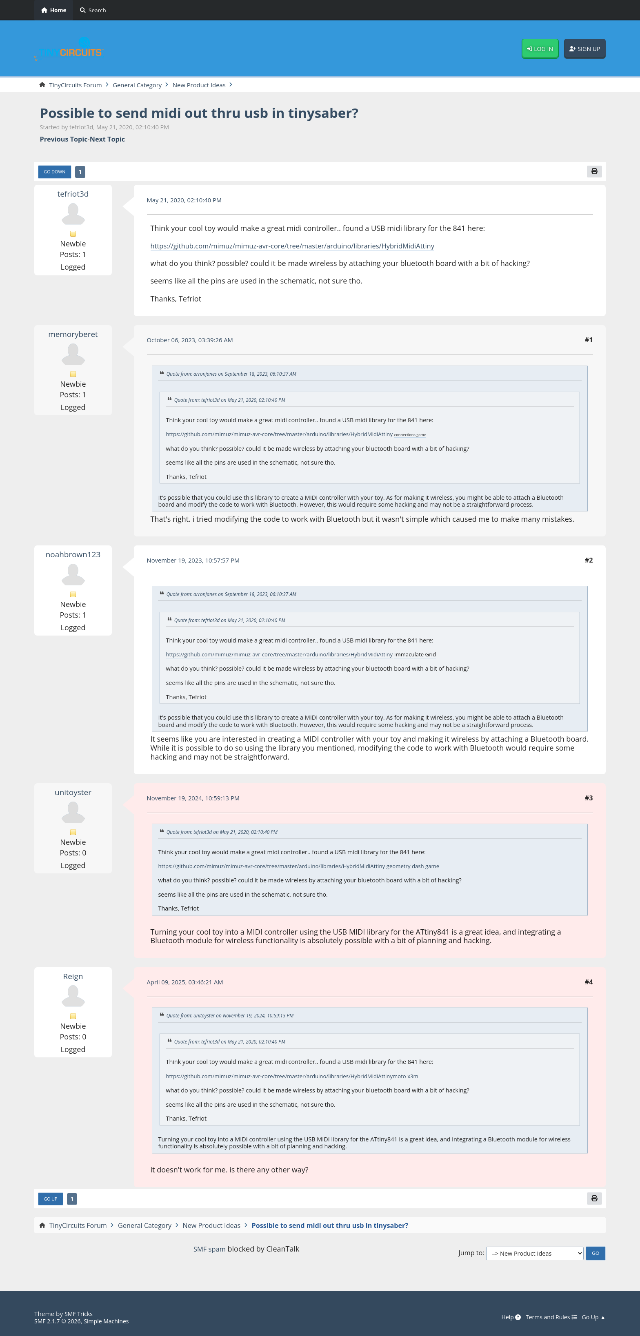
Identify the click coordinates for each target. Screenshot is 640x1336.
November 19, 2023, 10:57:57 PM (198, 561)
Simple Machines (112, 1321)
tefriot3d (73, 195)
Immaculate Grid (438, 656)
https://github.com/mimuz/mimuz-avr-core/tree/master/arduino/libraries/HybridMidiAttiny (306, 248)
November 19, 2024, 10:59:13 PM (198, 799)
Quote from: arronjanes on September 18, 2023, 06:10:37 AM (238, 375)
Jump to (470, 1255)
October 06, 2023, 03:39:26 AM (194, 341)
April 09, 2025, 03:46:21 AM (189, 983)
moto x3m (428, 1077)
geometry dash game (436, 867)
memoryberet (73, 335)
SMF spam (209, 1251)
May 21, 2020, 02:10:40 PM (188, 201)
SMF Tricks (79, 1314)
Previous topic (64, 140)
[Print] (594, 172)
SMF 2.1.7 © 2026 (59, 1321)
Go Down (56, 173)
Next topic (107, 140)
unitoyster (73, 793)
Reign (73, 977)
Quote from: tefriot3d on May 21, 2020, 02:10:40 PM (235, 401)
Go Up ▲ (593, 1317)
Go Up (51, 1200)
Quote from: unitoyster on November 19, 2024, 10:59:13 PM (236, 1017)
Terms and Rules (547, 1317)
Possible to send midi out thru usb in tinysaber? (214, 113)
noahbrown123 (73, 555)
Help (503, 1317)
